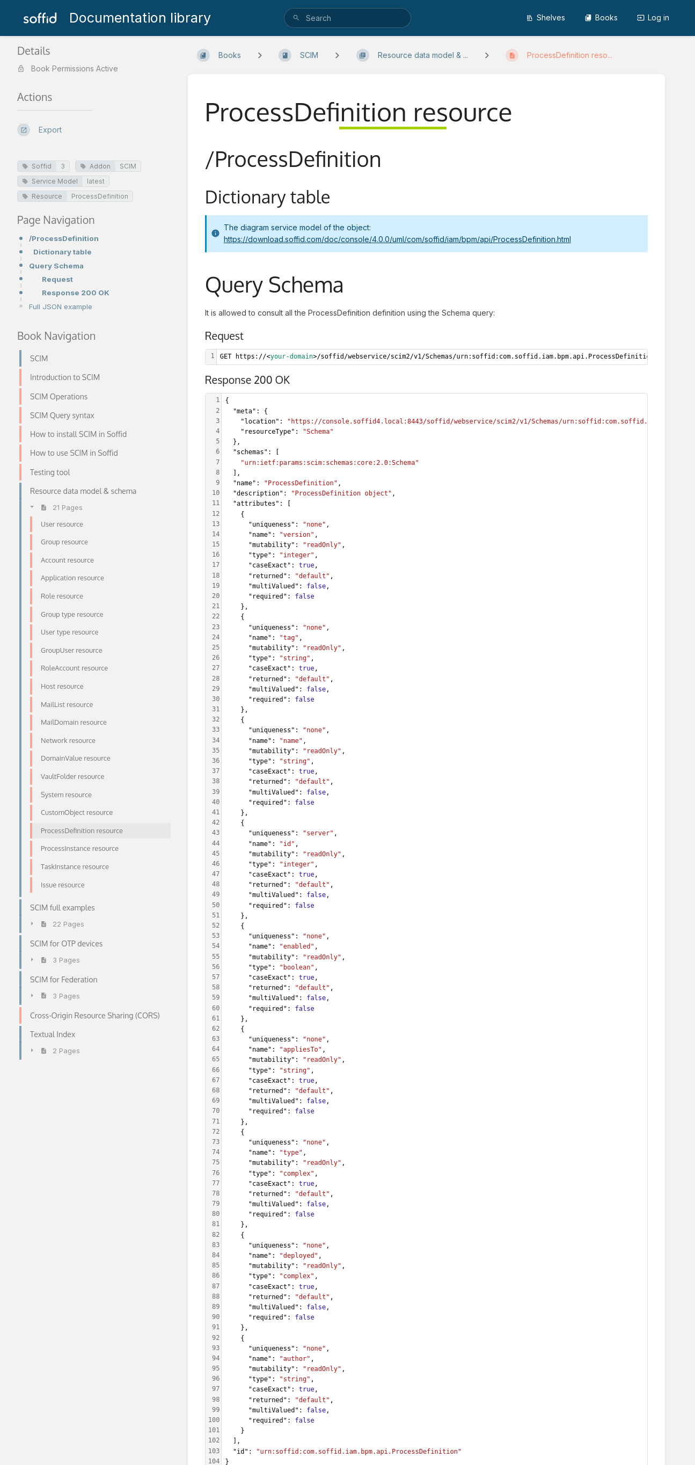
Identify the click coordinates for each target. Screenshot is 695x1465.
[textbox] (436, 356)
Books (601, 17)
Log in (653, 17)
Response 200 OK (75, 292)
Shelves (545, 17)
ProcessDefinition (99, 196)
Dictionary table (62, 251)
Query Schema (56, 265)
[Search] (296, 18)
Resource (42, 196)
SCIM (128, 166)
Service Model (50, 181)
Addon (95, 166)
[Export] (94, 130)
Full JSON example (60, 306)
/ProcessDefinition (64, 238)
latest (96, 181)
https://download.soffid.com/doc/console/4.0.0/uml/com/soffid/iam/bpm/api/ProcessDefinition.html (397, 239)
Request (57, 279)
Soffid (37, 166)
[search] (347, 18)
